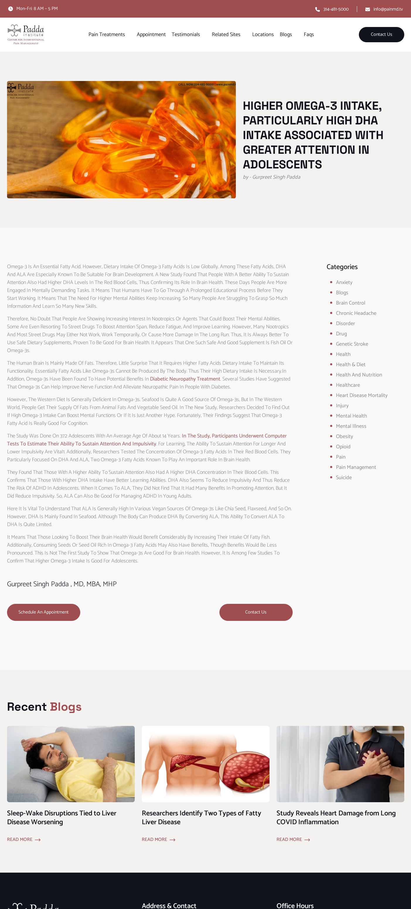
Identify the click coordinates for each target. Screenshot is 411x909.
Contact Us (381, 34)
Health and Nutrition (359, 375)
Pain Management (356, 467)
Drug (341, 334)
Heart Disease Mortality (362, 395)
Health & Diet (351, 364)
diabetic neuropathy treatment (185, 379)
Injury (342, 405)
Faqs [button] (309, 34)
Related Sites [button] (226, 34)
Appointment (151, 34)
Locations (263, 34)
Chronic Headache (356, 313)
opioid (343, 446)
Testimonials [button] (186, 34)
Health (343, 354)
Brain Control (350, 303)
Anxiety (344, 282)
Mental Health (351, 416)
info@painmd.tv (388, 9)
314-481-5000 (336, 9)
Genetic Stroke (352, 344)
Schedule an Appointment (43, 612)
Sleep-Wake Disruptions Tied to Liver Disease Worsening (61, 818)
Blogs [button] (286, 34)
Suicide (344, 477)
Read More (20, 839)
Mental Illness (351, 426)
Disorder (345, 323)
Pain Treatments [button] (106, 34)
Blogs (342, 292)
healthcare (348, 385)
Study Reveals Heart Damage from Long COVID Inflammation (336, 818)
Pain (341, 457)
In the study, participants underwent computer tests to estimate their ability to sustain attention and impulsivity (147, 440)
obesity (344, 436)
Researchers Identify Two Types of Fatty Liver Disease (201, 818)
